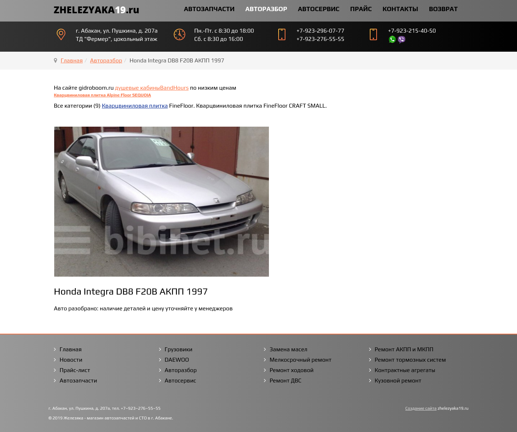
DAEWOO (177, 359)
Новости (71, 359)
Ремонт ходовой (292, 370)
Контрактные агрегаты (405, 370)
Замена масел (288, 349)
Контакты (400, 9)
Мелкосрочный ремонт (300, 359)
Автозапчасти (209, 9)
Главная (72, 60)
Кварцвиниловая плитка (135, 105)
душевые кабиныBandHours (151, 87)
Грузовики (178, 349)
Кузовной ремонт (398, 380)
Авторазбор (266, 9)
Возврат (443, 9)
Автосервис (319, 9)
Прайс (361, 9)
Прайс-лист (75, 370)
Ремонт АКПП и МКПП (404, 349)
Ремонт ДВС (286, 380)
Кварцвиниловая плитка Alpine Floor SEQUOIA (102, 95)
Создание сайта (421, 408)
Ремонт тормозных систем (410, 359)
